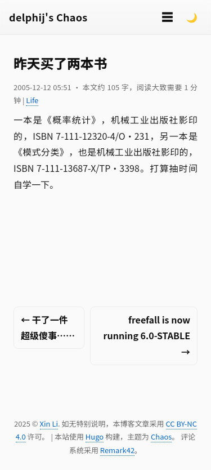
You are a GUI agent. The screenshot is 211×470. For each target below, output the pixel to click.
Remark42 (117, 450)
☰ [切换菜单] (167, 16)
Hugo (95, 436)
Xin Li (49, 423)
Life (32, 100)
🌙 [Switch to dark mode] (191, 17)
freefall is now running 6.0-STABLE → (147, 336)
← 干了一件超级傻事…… (48, 328)
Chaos (161, 436)
